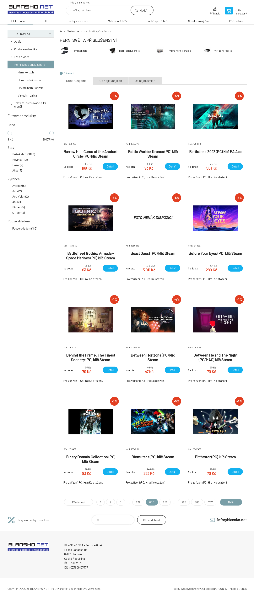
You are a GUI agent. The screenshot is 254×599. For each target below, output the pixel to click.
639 (138, 502)
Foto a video (22, 57)
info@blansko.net (79, 2)
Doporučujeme (76, 80)
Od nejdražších (145, 80)
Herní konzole (26, 72)
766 (197, 502)
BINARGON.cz (218, 588)
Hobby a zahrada (78, 21)
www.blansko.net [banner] (31, 9)
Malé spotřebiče (118, 21)
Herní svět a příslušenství (30, 64)
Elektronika (18, 21)
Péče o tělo (236, 21)
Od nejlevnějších (111, 80)
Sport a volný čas (198, 21)
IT (46, 21)
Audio (17, 41)
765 (183, 502)
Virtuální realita (27, 95)
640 (151, 502)
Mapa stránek (238, 588)
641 (165, 502)
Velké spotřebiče (158, 21)
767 (210, 502)
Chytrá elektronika (25, 49)
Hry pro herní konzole (30, 87)
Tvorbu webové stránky (186, 588)
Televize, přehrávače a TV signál (30, 104)
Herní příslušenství (29, 80)
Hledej (143, 10)
